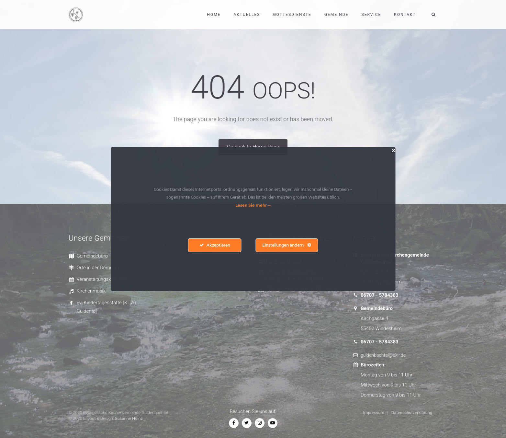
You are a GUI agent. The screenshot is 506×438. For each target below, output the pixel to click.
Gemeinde (336, 14)
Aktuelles (246, 14)
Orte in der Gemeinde (99, 268)
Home (213, 14)
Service (371, 14)
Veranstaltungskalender (102, 279)
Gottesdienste (292, 14)
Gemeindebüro (92, 256)
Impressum (373, 412)
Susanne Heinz (129, 418)
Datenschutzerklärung (412, 412)
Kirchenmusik (91, 291)
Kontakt (405, 14)
